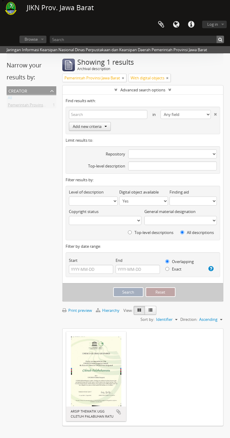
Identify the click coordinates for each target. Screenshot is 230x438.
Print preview (77, 310)
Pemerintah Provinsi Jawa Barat (35, 106)
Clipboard (161, 24)
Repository (115, 154)
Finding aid (179, 192)
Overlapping (179, 261)
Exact (173, 269)
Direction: (188, 319)
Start (73, 260)
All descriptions (197, 232)
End (119, 260)
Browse (31, 39)
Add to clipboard (119, 412)
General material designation (170, 211)
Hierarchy (108, 310)
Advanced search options (142, 90)
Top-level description (106, 166)
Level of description (86, 192)
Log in (212, 24)
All (10, 99)
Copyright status (84, 211)
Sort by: (147, 319)
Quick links (191, 24)
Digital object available (139, 192)
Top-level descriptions (150, 232)
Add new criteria (90, 126)
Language (176, 24)
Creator (17, 90)
